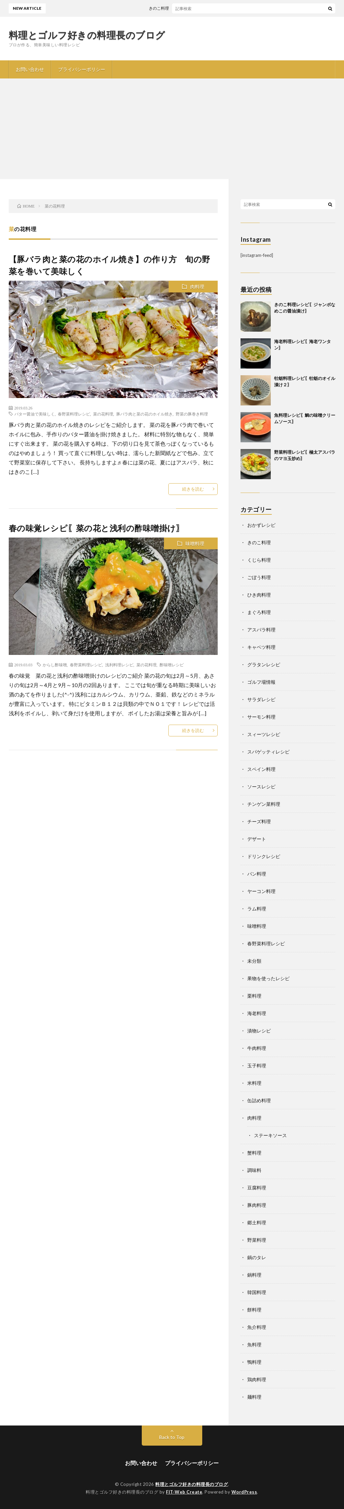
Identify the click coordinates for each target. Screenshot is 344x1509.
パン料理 (256, 874)
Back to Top (171, 1437)
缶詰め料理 (259, 1100)
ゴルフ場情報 (261, 682)
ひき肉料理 (259, 595)
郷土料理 (256, 1222)
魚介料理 (256, 1327)
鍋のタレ (256, 1257)
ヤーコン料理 (261, 891)
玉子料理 (256, 1065)
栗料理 (254, 996)
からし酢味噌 (55, 665)
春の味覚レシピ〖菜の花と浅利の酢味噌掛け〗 (100, 528)
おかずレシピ (261, 525)
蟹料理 (254, 1153)
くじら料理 (259, 560)
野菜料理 (256, 1240)
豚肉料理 (256, 1205)
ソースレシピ (261, 786)
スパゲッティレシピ (268, 751)
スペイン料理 (261, 769)
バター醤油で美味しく (34, 414)
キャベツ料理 (261, 647)
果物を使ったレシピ (268, 978)
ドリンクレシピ (263, 856)
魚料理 (254, 1344)
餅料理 (254, 1309)
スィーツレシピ (263, 734)
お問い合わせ (30, 69)
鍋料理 (254, 1275)
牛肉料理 (256, 1048)
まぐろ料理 (259, 612)
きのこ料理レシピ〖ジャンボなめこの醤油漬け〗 (197, 8)
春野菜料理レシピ (74, 414)
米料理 (254, 1083)
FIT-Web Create (184, 1492)
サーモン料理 (261, 717)
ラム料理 (256, 908)
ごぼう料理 (259, 577)
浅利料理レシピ (119, 665)
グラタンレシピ (263, 664)
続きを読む (193, 489)
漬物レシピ (259, 1030)
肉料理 (197, 286)
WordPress (244, 1492)
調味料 (254, 1170)
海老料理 (256, 1013)
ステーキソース (270, 1135)
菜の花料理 (103, 414)
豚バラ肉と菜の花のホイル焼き (144, 414)
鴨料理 (254, 1362)
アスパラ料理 (261, 629)
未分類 (254, 961)
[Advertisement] (172, 129)
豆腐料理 (256, 1187)
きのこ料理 (259, 542)
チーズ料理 (259, 821)
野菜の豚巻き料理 (192, 414)
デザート (256, 839)
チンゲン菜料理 (263, 804)
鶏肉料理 (256, 1379)
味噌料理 (194, 543)
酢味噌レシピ (172, 665)
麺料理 (254, 1397)
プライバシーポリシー (81, 69)
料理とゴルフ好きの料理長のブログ (87, 35)
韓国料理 (256, 1292)
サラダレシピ (261, 699)
